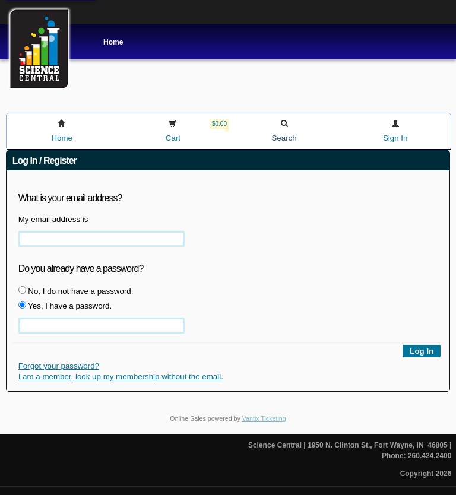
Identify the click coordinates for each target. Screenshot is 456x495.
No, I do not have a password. (76, 291)
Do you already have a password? (81, 269)
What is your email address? (70, 198)
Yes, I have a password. (65, 305)
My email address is (53, 219)
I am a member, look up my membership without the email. (120, 376)
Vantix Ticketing (264, 418)
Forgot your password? (58, 365)
